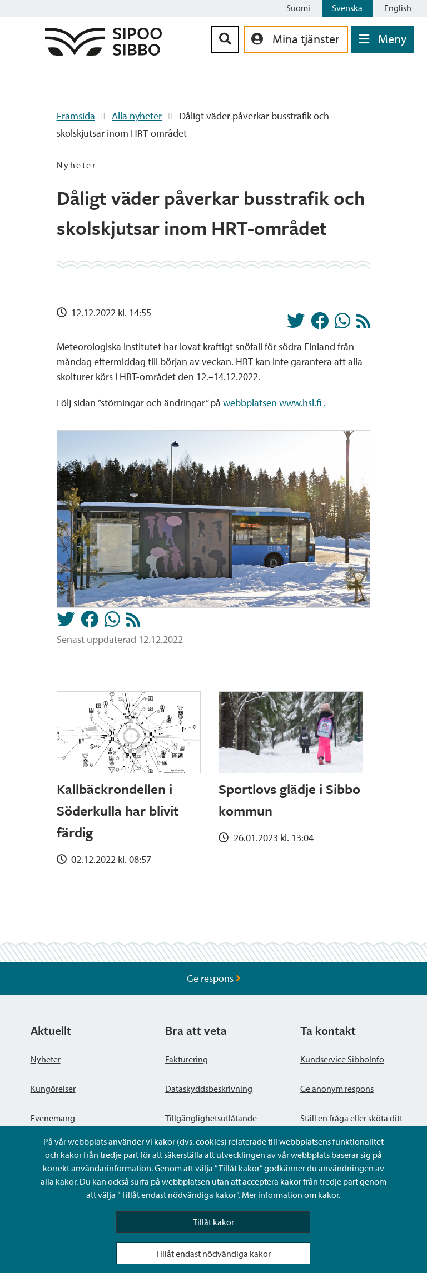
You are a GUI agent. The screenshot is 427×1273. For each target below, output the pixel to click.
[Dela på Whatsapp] (342, 324)
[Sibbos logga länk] (103, 52)
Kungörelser (53, 1088)
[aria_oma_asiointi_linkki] (296, 39)
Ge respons (214, 978)
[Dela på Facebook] (320, 324)
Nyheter (46, 1059)
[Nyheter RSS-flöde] (363, 324)
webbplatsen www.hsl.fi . (274, 402)
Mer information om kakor (290, 1194)
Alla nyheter (137, 115)
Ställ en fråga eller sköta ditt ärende (351, 1124)
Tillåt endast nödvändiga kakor (213, 1253)
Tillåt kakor (213, 1221)
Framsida (76, 115)
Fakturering (186, 1059)
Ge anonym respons (337, 1088)
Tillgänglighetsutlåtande (211, 1118)
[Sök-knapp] (225, 39)
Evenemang (53, 1118)
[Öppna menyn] (382, 39)
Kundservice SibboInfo (342, 1059)
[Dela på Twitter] (296, 324)
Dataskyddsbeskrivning (208, 1088)
